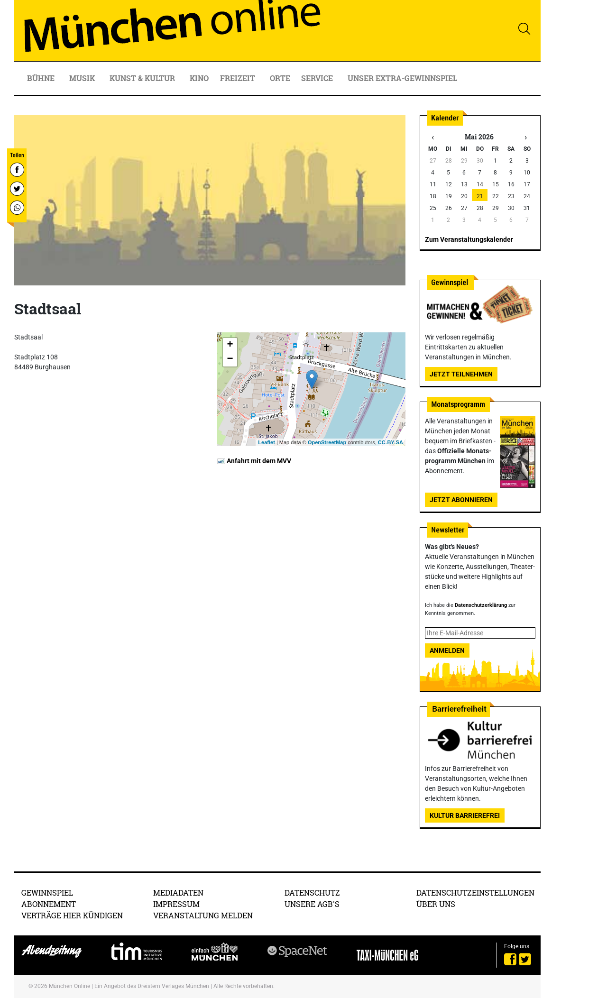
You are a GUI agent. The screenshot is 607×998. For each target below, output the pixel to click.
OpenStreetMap (327, 442)
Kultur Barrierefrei (465, 815)
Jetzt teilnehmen (461, 374)
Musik (83, 78)
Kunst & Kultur (143, 78)
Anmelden (447, 650)
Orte (280, 78)
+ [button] (230, 345)
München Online (69, 986)
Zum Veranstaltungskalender (469, 239)
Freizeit (238, 78)
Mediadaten (178, 892)
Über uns (435, 904)
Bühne (41, 78)
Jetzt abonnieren (461, 500)
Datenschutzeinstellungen (475, 892)
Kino (199, 78)
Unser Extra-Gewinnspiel (402, 78)
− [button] (230, 359)
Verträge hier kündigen (72, 915)
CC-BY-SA (390, 442)
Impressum (176, 904)
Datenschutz (312, 892)
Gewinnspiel (47, 892)
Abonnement (48, 904)
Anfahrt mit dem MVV (254, 461)
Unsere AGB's (312, 904)
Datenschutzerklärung (481, 605)
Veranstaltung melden (203, 915)
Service (318, 78)
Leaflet (266, 442)
